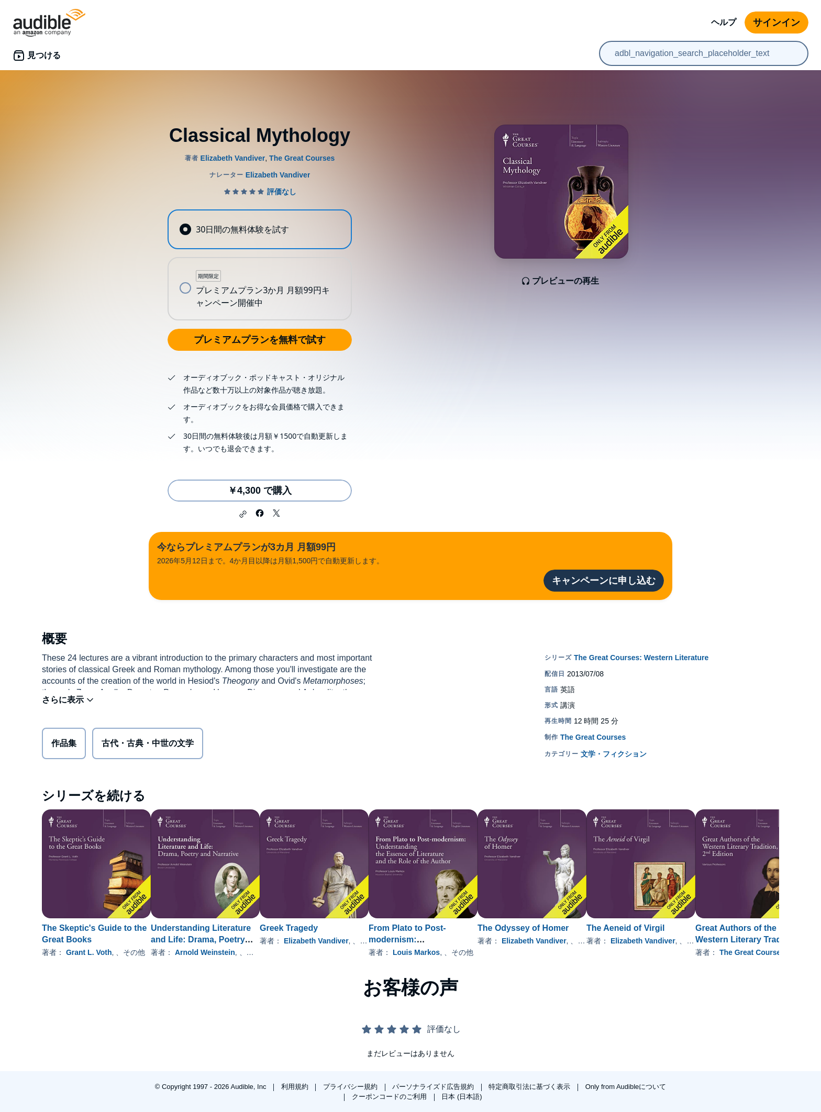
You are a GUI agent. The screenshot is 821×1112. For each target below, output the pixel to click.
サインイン (776, 22)
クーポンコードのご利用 (390, 1096)
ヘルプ (723, 22)
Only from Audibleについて (626, 1087)
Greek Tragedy (322, 928)
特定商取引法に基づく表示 (530, 1087)
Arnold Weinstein (222, 952)
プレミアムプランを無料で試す (260, 340)
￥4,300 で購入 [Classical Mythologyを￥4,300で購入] (260, 490)
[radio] (260, 229)
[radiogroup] (260, 264)
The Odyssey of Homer (590, 928)
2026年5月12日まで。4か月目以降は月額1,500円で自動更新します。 (270, 552)
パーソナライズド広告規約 (434, 1087)
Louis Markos (466, 952)
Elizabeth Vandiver (349, 941)
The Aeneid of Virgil (709, 928)
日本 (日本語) (461, 1096)
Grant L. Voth (89, 952)
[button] (243, 514)
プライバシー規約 (351, 1087)
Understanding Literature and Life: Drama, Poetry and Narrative (218, 939)
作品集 (63, 745)
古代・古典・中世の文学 (148, 745)
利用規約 (295, 1087)
